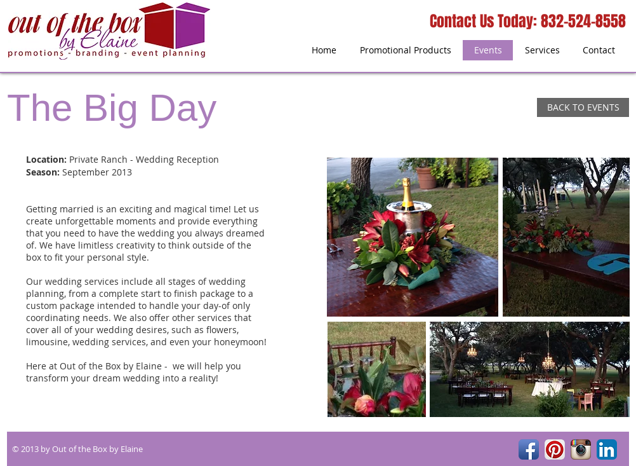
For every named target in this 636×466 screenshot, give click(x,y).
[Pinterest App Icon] (555, 449)
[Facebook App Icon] (529, 449)
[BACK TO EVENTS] (583, 107)
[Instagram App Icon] (581, 449)
